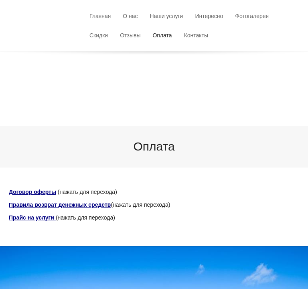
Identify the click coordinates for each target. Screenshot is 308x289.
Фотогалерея (252, 16)
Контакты (196, 35)
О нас (130, 16)
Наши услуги (166, 16)
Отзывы (130, 35)
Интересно (209, 16)
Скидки (98, 35)
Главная (100, 16)
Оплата (162, 35)
